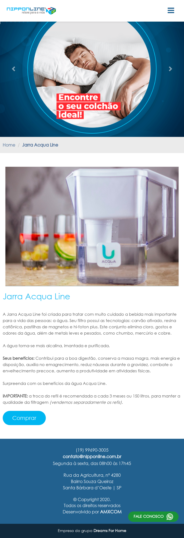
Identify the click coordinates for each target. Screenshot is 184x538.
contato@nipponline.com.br (92, 456)
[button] (14, 68)
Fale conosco (153, 516)
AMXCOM (111, 511)
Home (9, 145)
